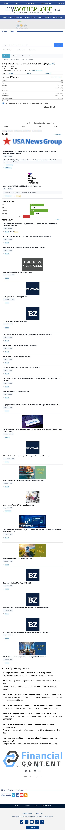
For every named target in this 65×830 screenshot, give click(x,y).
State (10, 17)
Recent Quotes (7, 50)
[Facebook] (30, 771)
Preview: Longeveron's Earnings (15, 321)
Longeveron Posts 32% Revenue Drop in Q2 (19, 505)
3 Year (34, 131)
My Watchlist (20, 50)
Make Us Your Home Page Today (12, 790)
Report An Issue (46, 805)
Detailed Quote (56, 77)
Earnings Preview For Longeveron (15, 297)
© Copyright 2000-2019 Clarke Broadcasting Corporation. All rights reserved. (32, 816)
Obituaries (48, 17)
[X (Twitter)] (26, 771)
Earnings (18, 196)
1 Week (10, 131)
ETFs (23, 55)
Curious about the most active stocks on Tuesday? (21, 367)
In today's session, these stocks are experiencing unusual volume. (27, 236)
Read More (58, 220)
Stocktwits (7, 437)
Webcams (40, 17)
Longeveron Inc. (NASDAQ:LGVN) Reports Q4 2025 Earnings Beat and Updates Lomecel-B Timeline (30, 224)
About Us (16, 805)
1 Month (17, 131)
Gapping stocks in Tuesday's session (16, 391)
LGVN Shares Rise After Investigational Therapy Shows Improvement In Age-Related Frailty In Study (32, 430)
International (24, 59)
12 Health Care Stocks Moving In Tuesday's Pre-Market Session (26, 607)
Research (48, 73)
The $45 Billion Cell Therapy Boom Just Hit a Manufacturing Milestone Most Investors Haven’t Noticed (29, 152)
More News (57, 134)
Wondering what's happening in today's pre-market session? (25, 247)
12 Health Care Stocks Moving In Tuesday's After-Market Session (26, 456)
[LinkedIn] (35, 771)
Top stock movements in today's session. (18, 558)
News (6, 3)
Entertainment (46, 3)
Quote (11, 73)
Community (30, 3)
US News (16, 17)
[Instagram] (39, 771)
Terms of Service (27, 813)
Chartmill (7, 231)
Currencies (16, 59)
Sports (17, 3)
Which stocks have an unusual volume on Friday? (20, 345)
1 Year (28, 131)
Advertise (27, 805)
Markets (6, 55)
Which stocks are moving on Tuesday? (17, 357)
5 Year (39, 131)
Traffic (33, 17)
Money (27, 17)
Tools (30, 55)
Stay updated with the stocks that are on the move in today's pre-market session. (32, 405)
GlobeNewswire (8, 167)
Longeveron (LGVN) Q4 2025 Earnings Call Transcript (22, 186)
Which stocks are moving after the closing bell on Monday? (24, 657)
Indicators (31, 50)
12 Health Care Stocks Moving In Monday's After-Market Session (26, 632)
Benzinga (7, 278)
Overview (6, 59)
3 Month (23, 131)
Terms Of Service (49, 766)
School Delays (57, 17)
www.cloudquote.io (45, 762)
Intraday (5, 131)
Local (5, 17)
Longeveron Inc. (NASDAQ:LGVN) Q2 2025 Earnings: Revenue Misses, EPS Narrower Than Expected (32, 530)
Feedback (32, 828)
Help (36, 805)
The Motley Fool (8, 196)
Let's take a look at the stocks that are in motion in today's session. (27, 334)
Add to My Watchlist (37, 70)
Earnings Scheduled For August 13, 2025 (17, 583)
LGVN (51, 63)
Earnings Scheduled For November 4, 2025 (18, 272)
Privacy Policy (37, 766)
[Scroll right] (63, 3)
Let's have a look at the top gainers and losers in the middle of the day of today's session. (31, 379)
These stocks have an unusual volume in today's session (23, 480)
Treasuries (30, 59)
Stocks (15, 55)
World (22, 17)
